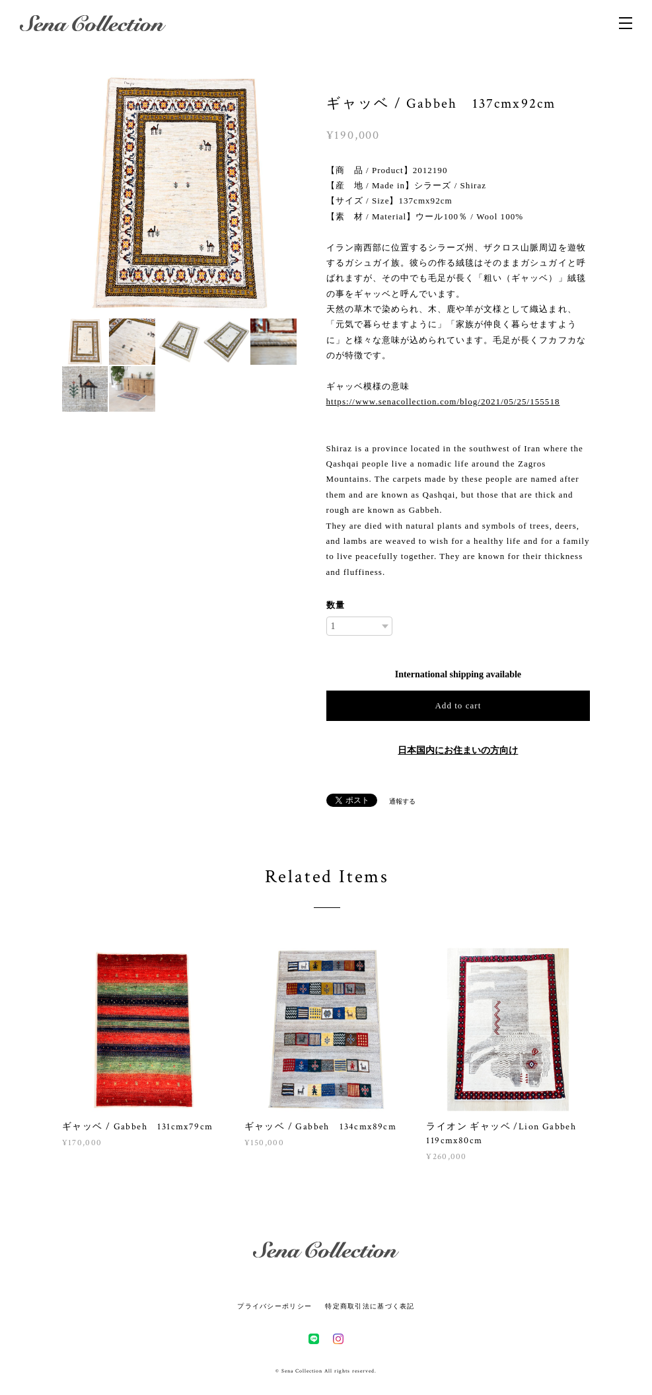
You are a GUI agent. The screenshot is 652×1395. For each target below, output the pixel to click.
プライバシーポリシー (274, 1306)
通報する (402, 801)
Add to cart (458, 705)
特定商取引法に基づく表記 (369, 1306)
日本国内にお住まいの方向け (458, 750)
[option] (179, 193)
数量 (335, 605)
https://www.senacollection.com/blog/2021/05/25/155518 (443, 401)
